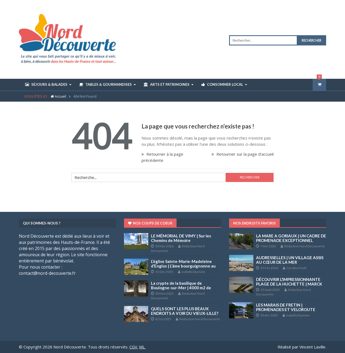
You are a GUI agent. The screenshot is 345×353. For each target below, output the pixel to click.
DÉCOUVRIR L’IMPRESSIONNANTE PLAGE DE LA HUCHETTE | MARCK (289, 281)
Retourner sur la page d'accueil (243, 154)
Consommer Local (222, 84)
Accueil (58, 96)
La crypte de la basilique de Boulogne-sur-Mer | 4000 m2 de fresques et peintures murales (181, 288)
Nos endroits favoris (254, 223)
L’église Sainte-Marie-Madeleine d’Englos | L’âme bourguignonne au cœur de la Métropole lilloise (183, 266)
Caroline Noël (294, 268)
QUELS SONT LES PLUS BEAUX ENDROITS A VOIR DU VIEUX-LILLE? (184, 311)
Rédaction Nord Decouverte (198, 319)
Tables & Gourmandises (105, 84)
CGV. (133, 347)
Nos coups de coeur (150, 223)
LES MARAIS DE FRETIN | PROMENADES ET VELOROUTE (285, 307)
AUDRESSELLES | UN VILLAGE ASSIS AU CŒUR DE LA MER (289, 260)
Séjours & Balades (46, 84)
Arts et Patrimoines (166, 84)
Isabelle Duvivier (191, 272)
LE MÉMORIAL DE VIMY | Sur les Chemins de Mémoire (181, 238)
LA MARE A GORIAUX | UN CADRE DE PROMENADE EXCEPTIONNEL (291, 238)
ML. (142, 347)
